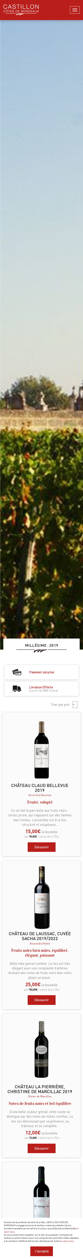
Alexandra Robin (40, 943)
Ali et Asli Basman (39, 795)
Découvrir (42, 847)
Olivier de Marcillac (40, 1096)
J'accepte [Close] (42, 1251)
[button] (75, 704)
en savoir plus (67, 1241)
